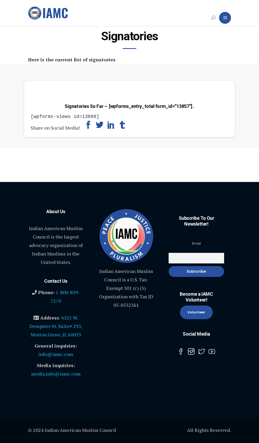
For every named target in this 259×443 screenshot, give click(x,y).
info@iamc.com (55, 353)
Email (196, 243)
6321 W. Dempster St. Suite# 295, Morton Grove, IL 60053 (55, 325)
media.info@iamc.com (56, 373)
